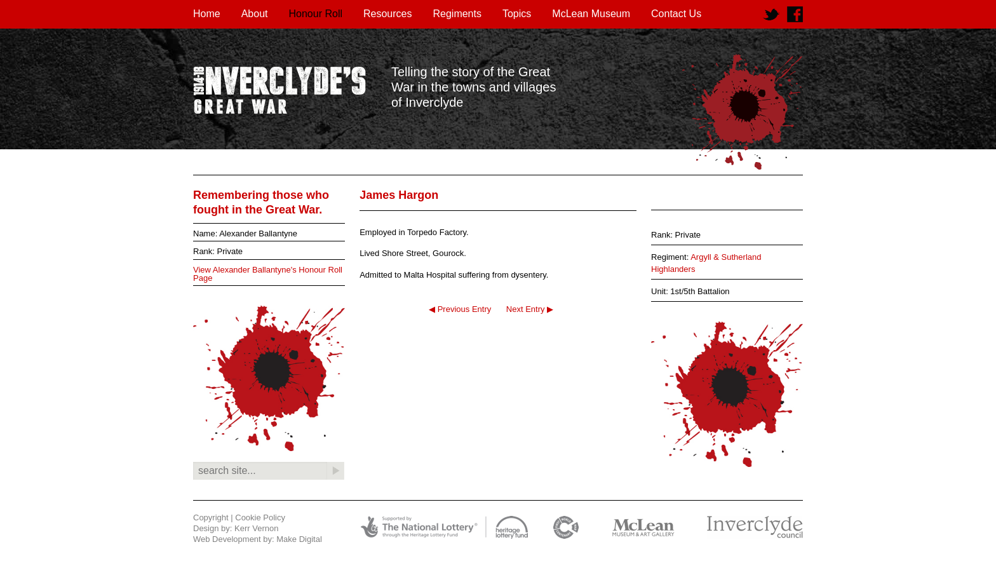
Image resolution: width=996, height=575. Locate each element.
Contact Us (676, 13)
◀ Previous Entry (460, 309)
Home (206, 13)
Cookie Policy (260, 517)
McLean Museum (591, 13)
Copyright (211, 517)
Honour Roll (315, 13)
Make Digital (299, 539)
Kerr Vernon (256, 528)
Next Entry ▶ (529, 309)
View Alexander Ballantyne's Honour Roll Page (267, 274)
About (254, 13)
